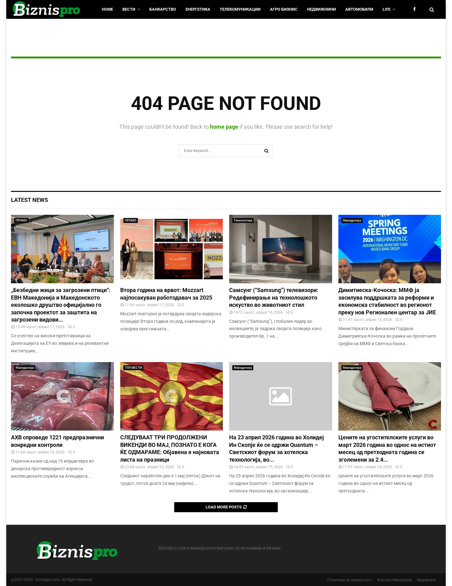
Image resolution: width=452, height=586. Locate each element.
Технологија (243, 220)
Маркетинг (426, 580)
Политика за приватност (349, 580)
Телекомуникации (240, 9)
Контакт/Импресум (394, 580)
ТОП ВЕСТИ (133, 367)
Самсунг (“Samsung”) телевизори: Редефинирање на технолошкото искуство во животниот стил (273, 297)
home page (224, 126)
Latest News (29, 200)
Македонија (352, 220)
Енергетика (198, 9)
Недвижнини (321, 9)
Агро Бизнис (284, 9)
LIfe (386, 9)
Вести (128, 9)
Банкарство (162, 9)
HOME (107, 9)
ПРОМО (21, 220)
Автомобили (359, 9)
